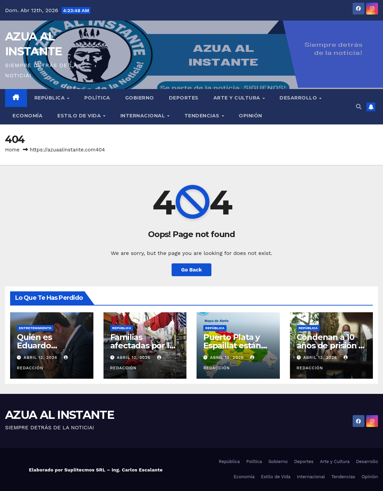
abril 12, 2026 (41, 357)
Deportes (184, 98)
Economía (27, 116)
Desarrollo (299, 98)
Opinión (250, 116)
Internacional (143, 116)
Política (97, 98)
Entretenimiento (35, 328)
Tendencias (202, 116)
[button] (358, 107)
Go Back (191, 270)
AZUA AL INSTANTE (59, 415)
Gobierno (139, 98)
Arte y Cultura (237, 98)
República (50, 98)
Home (12, 150)
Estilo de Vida (79, 116)
